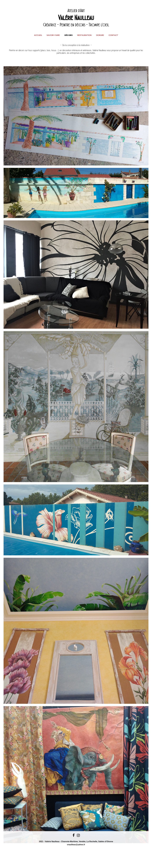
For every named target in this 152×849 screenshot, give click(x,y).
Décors (68, 35)
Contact (113, 35)
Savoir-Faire (53, 35)
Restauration (84, 35)
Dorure (100, 35)
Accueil (38, 35)
